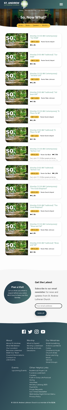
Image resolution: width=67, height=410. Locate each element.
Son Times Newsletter (38, 392)
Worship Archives (34, 348)
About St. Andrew (13, 343)
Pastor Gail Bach (46, 154)
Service (49, 360)
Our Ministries (52, 340)
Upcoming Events (19, 370)
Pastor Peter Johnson (48, 79)
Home (21, 10)
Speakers (37, 25)
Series (21, 25)
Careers (32, 375)
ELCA (53, 402)
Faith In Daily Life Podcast (40, 377)
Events (15, 367)
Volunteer (33, 382)
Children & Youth (53, 350)
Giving (32, 380)
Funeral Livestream (37, 373)
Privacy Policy (35, 396)
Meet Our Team (12, 353)
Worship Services (30, 10)
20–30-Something (53, 343)
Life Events (10, 360)
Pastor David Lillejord (47, 41)
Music (48, 357)
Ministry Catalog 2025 (38, 384)
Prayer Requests (36, 389)
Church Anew (51, 353)
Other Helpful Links (38, 367)
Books (29, 25)
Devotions (31, 350)
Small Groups (51, 362)
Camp (48, 348)
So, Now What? (43, 10)
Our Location (12, 348)
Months (45, 25)
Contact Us (11, 357)
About (9, 340)
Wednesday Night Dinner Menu (42, 394)
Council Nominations (15, 355)
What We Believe (12, 345)
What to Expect (33, 343)
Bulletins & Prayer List (38, 370)
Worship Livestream (35, 345)
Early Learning (52, 355)
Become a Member (14, 350)
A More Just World (53, 345)
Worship (30, 340)
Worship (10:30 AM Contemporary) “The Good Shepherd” (43, 187)
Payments (33, 387)
